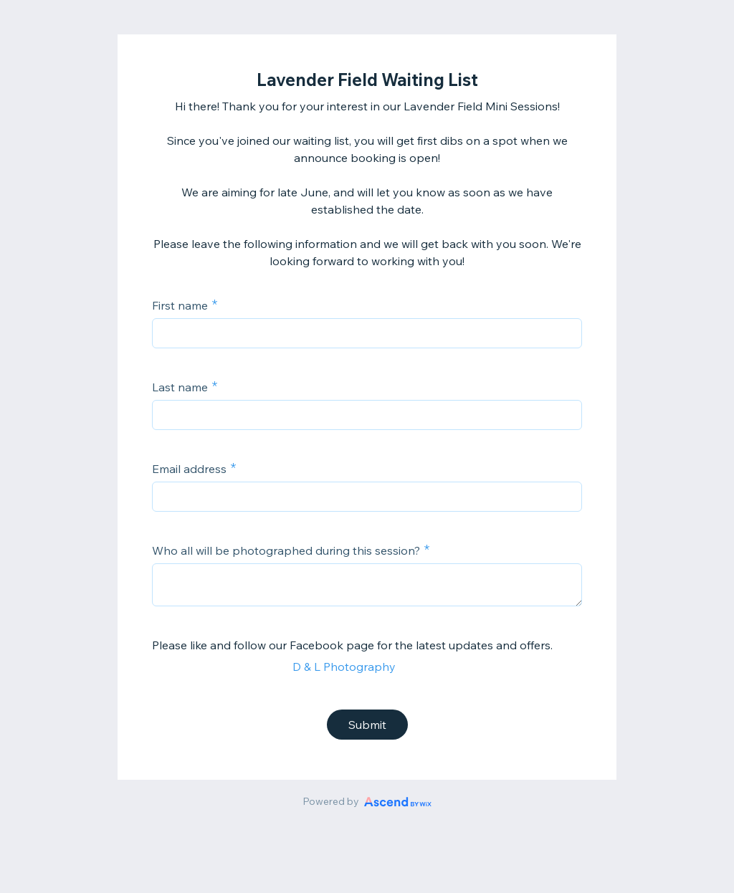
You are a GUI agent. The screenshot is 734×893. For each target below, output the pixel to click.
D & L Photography (344, 666)
